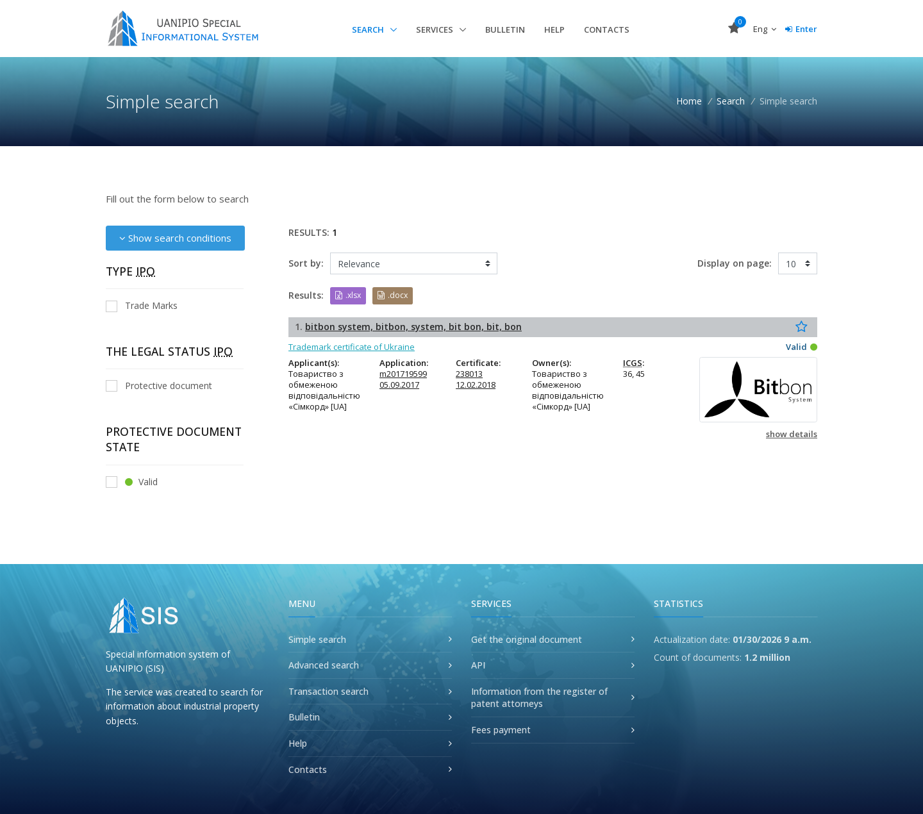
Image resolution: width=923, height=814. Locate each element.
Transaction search (328, 691)
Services (435, 29)
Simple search (317, 639)
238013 (469, 373)
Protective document (159, 385)
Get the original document (526, 639)
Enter (801, 29)
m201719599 (403, 373)
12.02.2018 (475, 384)
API (478, 665)
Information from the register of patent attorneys (539, 697)
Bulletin (505, 29)
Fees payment (501, 730)
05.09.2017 (399, 384)
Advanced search (323, 665)
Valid (132, 482)
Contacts (606, 29)
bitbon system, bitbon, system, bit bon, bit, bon (413, 326)
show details (791, 434)
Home (689, 101)
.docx (393, 295)
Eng (764, 29)
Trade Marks (142, 305)
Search (369, 29)
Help (554, 29)
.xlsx (348, 295)
